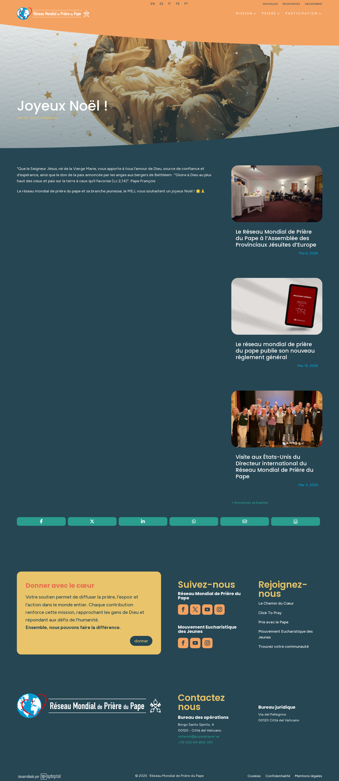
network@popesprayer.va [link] (198, 736)
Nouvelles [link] (270, 3)
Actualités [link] (49, 118)
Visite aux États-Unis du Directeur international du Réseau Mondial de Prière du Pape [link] (274, 466)
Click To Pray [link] (270, 612)
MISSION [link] (244, 13)
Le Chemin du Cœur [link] (276, 603)
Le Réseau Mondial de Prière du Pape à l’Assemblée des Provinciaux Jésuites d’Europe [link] (276, 238)
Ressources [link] (291, 3)
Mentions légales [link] (308, 776)
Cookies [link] (254, 776)
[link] (152, 4)
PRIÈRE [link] (269, 13)
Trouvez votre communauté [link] (283, 646)
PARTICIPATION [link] (301, 13)
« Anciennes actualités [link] (250, 503)
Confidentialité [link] (277, 776)
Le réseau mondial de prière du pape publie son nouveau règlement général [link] (275, 351)
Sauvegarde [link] (313, 3)
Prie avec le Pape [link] (273, 622)
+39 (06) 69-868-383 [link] (195, 742)
